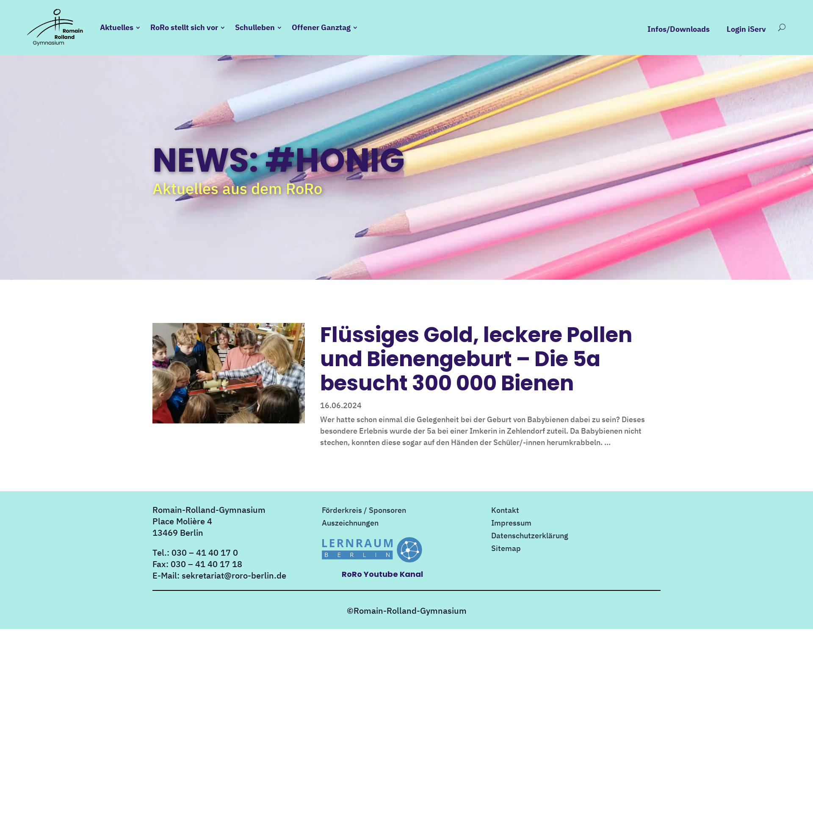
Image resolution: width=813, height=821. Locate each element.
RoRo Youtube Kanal (382, 574)
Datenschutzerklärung (529, 536)
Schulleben (255, 27)
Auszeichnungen (350, 524)
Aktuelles (116, 27)
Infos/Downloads (678, 29)
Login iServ (746, 29)
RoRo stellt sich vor (184, 27)
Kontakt (505, 511)
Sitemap (506, 549)
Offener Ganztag (321, 27)
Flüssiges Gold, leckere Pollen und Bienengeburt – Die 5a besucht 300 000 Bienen (476, 359)
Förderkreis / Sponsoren (364, 511)
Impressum (511, 524)
